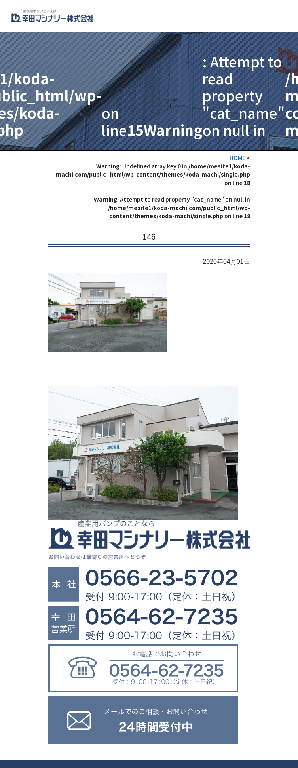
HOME (237, 158)
